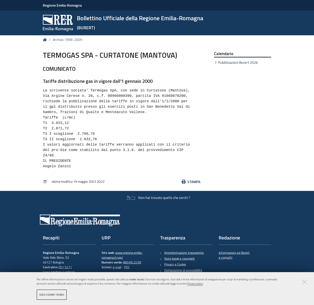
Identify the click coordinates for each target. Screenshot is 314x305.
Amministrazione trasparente (184, 252)
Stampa (191, 181)
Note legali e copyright (179, 258)
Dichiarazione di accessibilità (183, 270)
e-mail (117, 267)
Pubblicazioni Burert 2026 (238, 62)
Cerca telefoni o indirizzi (59, 272)
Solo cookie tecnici (51, 295)
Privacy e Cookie (175, 264)
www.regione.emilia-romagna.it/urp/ (122, 255)
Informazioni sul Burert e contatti (234, 255)
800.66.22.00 (132, 262)
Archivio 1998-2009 (67, 39)
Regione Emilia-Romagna (62, 5)
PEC (127, 267)
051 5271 (65, 267)
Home (45, 40)
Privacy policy (195, 284)
